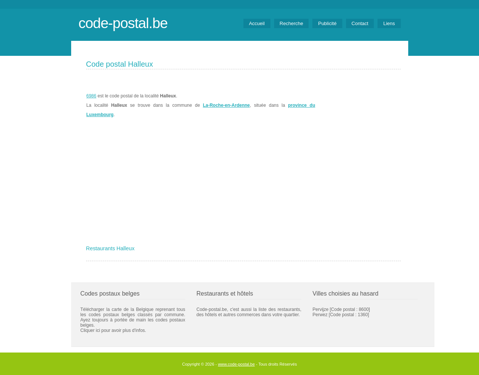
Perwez (320, 314)
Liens (389, 23)
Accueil (257, 23)
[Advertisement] (243, 186)
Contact (360, 23)
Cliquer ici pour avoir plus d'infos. (113, 330)
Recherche (291, 23)
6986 (92, 96)
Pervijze (321, 309)
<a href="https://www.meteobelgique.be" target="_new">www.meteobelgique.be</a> (358, 105)
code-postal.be (123, 23)
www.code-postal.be (236, 364)
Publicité (327, 23)
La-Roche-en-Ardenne (226, 105)
